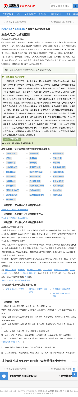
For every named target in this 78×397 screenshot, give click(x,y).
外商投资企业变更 (61, 270)
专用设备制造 (58, 181)
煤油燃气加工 (35, 167)
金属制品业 (10, 181)
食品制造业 (43, 14)
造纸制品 (33, 163)
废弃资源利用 (11, 195)
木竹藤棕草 (10, 163)
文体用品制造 (11, 167)
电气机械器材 (58, 186)
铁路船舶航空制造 (37, 186)
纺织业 (67, 14)
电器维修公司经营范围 (62, 289)
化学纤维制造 (58, 172)
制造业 (19, 14)
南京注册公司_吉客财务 (19, 5)
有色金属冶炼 (58, 177)
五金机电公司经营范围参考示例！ (14, 210)
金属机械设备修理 (37, 195)
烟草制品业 (57, 195)
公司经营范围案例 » (12, 139)
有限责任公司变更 (34, 270)
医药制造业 (10, 172)
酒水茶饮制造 (56, 14)
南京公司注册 (6, 29)
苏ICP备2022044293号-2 (45, 393)
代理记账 (21, 270)
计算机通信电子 (12, 190)
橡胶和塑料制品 (36, 172)
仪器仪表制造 (35, 190)
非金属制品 (10, 177)
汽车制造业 (10, 186)
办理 (26, 277)
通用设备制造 (20, 29)
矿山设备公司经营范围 (15, 289)
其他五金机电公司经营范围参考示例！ (16, 280)
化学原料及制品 (59, 167)
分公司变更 (47, 270)
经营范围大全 (8, 14)
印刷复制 (56, 163)
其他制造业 (57, 190)
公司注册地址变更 (28, 273)
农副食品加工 (30, 14)
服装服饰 (33, 158)
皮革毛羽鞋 (57, 158)
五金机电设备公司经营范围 (60, 22)
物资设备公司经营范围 (16, 22)
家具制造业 (10, 200)
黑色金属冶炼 (35, 177)
